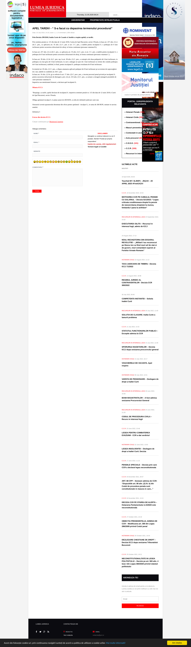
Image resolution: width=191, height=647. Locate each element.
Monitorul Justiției (56, 122)
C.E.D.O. (131, 143)
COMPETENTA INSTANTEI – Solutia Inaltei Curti (137, 300)
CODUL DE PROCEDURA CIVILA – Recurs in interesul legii (137, 417)
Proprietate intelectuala (105, 20)
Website (37, 151)
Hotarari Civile (134, 117)
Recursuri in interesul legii (139, 153)
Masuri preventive (135, 128)
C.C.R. (130, 148)
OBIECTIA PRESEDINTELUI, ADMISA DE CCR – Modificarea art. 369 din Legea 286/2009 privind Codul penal (139, 523)
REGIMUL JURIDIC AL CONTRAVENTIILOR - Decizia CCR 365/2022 (137, 282)
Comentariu (37, 167)
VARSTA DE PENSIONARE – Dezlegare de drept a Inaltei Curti (140, 380)
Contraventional (134, 122)
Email (36, 142)
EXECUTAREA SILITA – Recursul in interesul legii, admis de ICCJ (137, 225)
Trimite (37, 191)
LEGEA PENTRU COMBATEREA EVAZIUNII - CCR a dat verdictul (136, 434)
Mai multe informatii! (116, 643)
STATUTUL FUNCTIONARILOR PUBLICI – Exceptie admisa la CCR (140, 332)
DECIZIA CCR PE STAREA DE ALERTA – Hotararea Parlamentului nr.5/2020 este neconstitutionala (139, 505)
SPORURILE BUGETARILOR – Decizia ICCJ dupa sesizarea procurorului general (140, 348)
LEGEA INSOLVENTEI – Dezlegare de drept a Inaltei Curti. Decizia (138, 450)
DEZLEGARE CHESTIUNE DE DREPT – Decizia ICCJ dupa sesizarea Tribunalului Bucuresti (140, 542)
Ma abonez (140, 606)
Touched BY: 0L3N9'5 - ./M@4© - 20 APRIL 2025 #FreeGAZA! (137, 182)
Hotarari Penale (134, 112)
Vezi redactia (68, 635)
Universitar (78, 20)
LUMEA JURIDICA (42, 624)
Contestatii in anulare (136, 133)
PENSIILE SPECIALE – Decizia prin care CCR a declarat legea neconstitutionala (139, 466)
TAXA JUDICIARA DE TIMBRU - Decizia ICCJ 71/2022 (139, 265)
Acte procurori (134, 138)
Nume (36, 133)
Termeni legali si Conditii (97, 147)
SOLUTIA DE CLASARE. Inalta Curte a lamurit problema (138, 316)
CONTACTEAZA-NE (71, 624)
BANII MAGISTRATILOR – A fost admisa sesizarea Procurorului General (139, 399)
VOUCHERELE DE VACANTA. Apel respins (137, 364)
